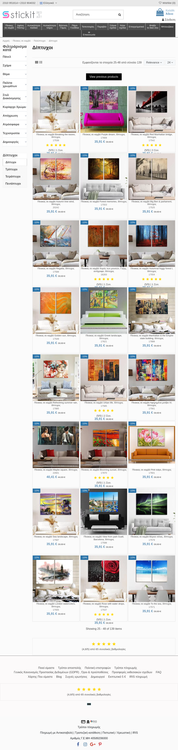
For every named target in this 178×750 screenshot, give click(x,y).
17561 (152, 408)
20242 (56, 207)
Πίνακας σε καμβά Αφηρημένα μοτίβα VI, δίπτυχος (151, 404)
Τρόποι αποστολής (69, 667)
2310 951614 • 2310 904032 (19, 2)
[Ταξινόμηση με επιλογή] (154, 62)
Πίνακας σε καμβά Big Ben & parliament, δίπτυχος (151, 203)
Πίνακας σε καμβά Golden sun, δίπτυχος (56, 335)
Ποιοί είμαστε (46, 667)
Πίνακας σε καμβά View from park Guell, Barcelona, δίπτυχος (104, 538)
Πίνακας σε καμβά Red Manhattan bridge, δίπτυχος (152, 136)
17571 (152, 607)
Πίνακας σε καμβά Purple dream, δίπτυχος (104, 134)
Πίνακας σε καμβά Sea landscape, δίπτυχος (56, 536)
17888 (152, 341)
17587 (56, 540)
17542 (152, 140)
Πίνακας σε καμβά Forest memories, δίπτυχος (104, 201)
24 (170, 62)
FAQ (158, 672)
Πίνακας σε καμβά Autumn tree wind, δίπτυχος (55, 203)
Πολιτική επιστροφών (98, 667)
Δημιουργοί (98, 676)
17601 (152, 473)
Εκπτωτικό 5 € (117, 676)
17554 (152, 274)
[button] (122, 26)
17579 (152, 540)
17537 (104, 610)
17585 (104, 406)
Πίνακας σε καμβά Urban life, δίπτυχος (104, 402)
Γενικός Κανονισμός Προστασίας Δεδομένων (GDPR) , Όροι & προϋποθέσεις (61, 672)
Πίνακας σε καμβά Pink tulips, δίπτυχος (151, 469)
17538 (56, 140)
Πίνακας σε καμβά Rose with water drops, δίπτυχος (104, 605)
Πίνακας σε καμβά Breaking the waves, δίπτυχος (55, 136)
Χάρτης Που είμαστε (40, 676)
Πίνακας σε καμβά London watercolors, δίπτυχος (55, 605)
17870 (104, 473)
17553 (104, 204)
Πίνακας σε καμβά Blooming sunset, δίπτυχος (104, 469)
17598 (104, 542)
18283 (104, 274)
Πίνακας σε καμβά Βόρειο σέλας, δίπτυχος (152, 536)
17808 (104, 137)
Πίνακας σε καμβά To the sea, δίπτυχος (151, 603)
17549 (56, 339)
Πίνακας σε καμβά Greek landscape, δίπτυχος (104, 337)
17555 (56, 610)
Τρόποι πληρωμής (125, 667)
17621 (104, 341)
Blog (59, 676)
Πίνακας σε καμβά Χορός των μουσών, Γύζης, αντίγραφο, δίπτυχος (104, 270)
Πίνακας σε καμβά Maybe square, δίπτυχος (55, 469)
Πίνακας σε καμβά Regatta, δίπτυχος (56, 268)
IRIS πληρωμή (138, 676)
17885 (56, 408)
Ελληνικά (49, 2)
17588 (56, 271)
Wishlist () (166, 2)
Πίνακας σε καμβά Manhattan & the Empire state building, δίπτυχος (151, 337)
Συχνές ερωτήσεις (76, 676)
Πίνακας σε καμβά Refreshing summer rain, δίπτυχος (56, 404)
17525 (152, 207)
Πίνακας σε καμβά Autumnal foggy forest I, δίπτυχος (152, 270)
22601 (56, 473)
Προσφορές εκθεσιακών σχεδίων (132, 672)
